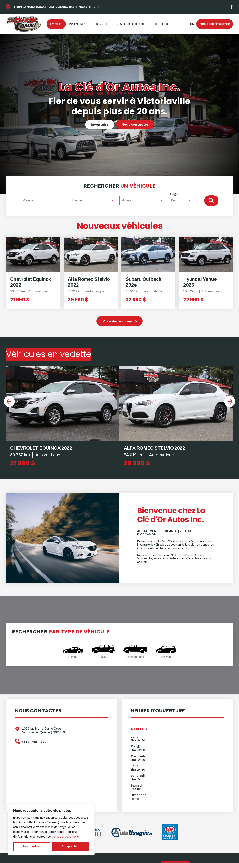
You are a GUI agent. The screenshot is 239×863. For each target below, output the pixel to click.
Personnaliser (31, 846)
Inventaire (77, 24)
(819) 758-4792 (34, 741)
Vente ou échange (131, 24)
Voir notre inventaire (117, 321)
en (192, 24)
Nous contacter (214, 24)
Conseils (160, 24)
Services (103, 24)
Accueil (56, 24)
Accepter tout (71, 846)
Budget (186, 199)
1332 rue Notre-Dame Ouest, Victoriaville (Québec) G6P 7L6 (56, 6)
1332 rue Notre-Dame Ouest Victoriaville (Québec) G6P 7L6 (43, 730)
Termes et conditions (65, 836)
